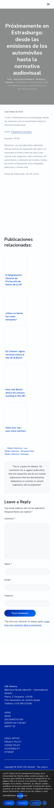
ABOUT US (9, 726)
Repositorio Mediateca (24, 79)
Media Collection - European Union (19, 451)
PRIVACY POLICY (12, 741)
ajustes (20, 795)
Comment (9, 518)
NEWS (7, 716)
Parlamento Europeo (21, 131)
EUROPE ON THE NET (15, 722)
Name (8, 564)
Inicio (9, 79)
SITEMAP (9, 752)
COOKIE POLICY (12, 745)
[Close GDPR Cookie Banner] (44, 803)
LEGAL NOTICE (12, 738)
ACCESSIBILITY (12, 748)
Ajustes (35, 803)
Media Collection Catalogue (17, 454)
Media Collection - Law (17, 448)
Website (8, 595)
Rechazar (22, 803)
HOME (7, 712)
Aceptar (8, 803)
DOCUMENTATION (13, 719)
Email (7, 579)
